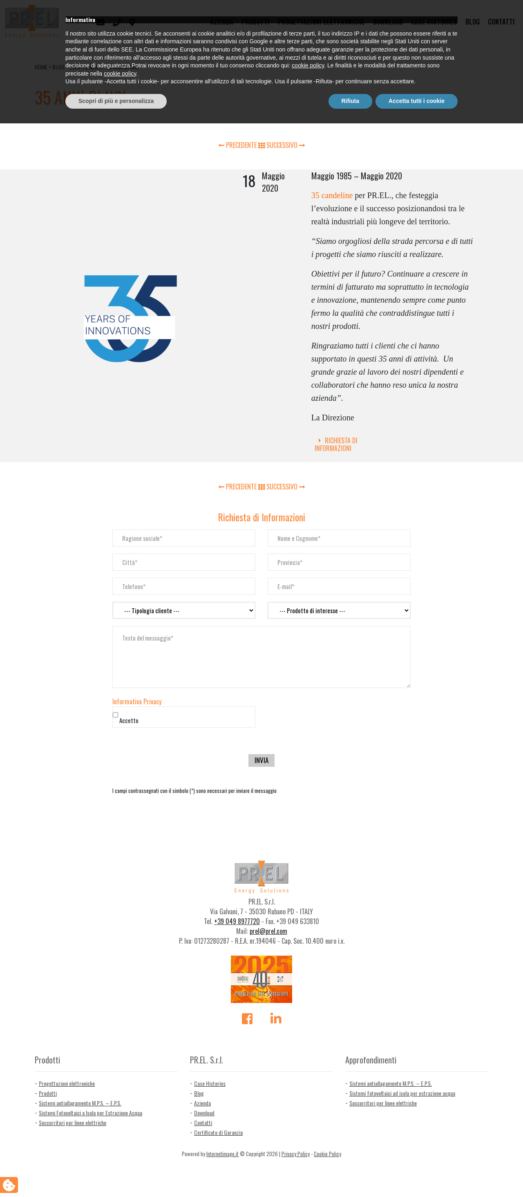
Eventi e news (85, 67)
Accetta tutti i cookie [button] (417, 1174)
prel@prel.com (268, 931)
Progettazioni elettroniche (321, 22)
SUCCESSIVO (285, 145)
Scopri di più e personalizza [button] (116, 1174)
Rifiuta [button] (351, 1174)
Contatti (501, 22)
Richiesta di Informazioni (336, 444)
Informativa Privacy (136, 701)
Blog (472, 22)
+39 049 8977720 (237, 921)
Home (41, 67)
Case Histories (434, 22)
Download (388, 22)
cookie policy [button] (308, 1139)
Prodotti (255, 22)
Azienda (221, 22)
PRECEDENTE (238, 145)
